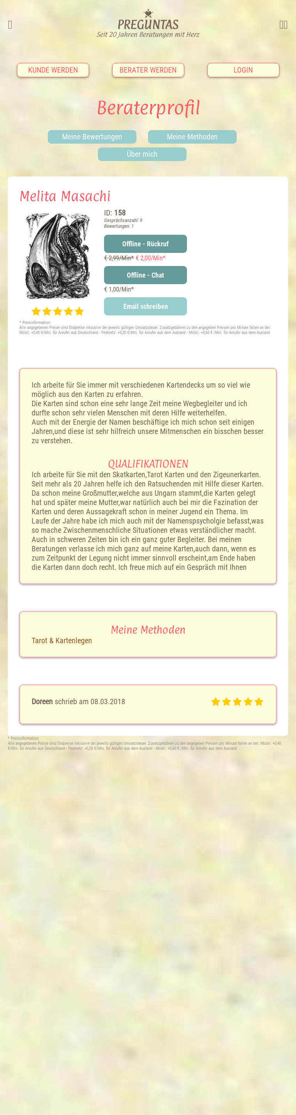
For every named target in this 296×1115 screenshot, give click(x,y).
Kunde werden (53, 70)
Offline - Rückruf (145, 244)
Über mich (142, 154)
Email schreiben (145, 306)
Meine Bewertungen (92, 136)
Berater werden (148, 70)
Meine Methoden (192, 136)
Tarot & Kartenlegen (62, 640)
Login (243, 70)
